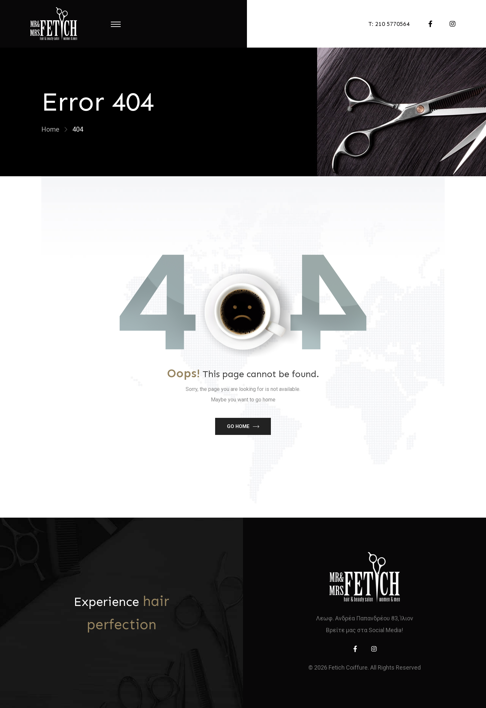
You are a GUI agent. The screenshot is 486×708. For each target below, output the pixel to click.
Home (50, 129)
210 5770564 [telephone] (392, 24)
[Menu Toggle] (115, 24)
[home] (364, 577)
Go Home (238, 426)
